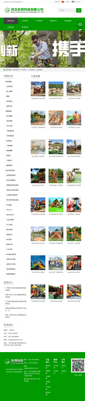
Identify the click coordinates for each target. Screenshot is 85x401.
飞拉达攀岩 (10, 220)
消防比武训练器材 (12, 190)
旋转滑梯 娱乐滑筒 (56, 98)
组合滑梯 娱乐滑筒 (38, 185)
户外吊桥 (9, 249)
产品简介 (39, 21)
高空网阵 (9, 116)
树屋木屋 (9, 244)
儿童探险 (31, 70)
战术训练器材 (10, 170)
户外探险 (9, 205)
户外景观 (9, 239)
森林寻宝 (9, 106)
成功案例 (67, 21)
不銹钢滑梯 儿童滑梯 (56, 185)
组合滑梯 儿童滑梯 (38, 156)
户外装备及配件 (11, 254)
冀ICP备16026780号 (31, 379)
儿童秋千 (9, 160)
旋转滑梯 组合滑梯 (38, 243)
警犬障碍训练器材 (12, 200)
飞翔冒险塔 (10, 131)
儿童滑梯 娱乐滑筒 (74, 127)
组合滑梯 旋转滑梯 (74, 156)
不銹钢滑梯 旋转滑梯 (38, 98)
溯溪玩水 (9, 234)
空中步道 (9, 126)
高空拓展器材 (11, 180)
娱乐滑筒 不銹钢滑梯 (56, 272)
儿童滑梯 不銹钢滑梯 (38, 127)
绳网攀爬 (9, 150)
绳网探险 (9, 111)
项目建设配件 (11, 269)
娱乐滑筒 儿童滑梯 (74, 243)
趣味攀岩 (9, 165)
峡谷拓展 (9, 229)
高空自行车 (10, 215)
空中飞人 (9, 210)
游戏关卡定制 (11, 264)
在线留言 (10, 27)
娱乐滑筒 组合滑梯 (38, 272)
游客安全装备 (11, 259)
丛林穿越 (9, 86)
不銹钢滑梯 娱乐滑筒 (56, 214)
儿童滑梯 (39, 70)
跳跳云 (8, 155)
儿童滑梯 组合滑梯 (74, 98)
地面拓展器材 (11, 175)
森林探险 (9, 81)
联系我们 (25, 27)
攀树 (7, 96)
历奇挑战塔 (10, 136)
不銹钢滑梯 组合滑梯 (74, 185)
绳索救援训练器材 (12, 185)
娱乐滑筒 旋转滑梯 (74, 301)
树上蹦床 (9, 91)
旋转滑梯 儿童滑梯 (74, 214)
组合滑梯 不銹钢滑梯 (56, 156)
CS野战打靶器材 (12, 195)
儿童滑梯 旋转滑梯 (56, 127)
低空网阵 (9, 121)
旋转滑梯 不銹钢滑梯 (56, 243)
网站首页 (10, 21)
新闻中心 (53, 21)
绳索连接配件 (11, 274)
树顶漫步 (9, 101)
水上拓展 (9, 224)
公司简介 (25, 21)
